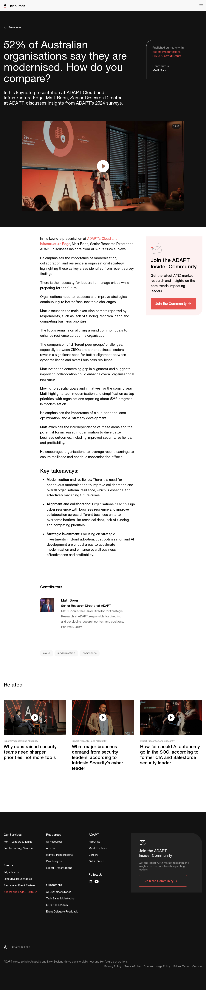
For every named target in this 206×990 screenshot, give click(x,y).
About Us (94, 842)
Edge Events (11, 873)
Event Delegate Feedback (62, 912)
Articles (50, 848)
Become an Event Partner (19, 886)
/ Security (33, 741)
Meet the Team (98, 848)
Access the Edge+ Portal (19, 892)
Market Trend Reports (59, 855)
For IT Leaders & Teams (18, 842)
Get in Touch (96, 862)
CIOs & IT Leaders (57, 905)
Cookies (197, 967)
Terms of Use (132, 967)
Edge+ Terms (181, 967)
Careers (93, 855)
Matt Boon (159, 70)
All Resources (54, 842)
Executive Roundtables (18, 879)
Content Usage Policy (157, 967)
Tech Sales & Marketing (60, 899)
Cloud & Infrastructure (166, 56)
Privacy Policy (112, 967)
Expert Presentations (166, 52)
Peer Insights (54, 862)
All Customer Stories (58, 892)
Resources (17, 6)
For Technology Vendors (18, 848)
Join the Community (171, 303)
